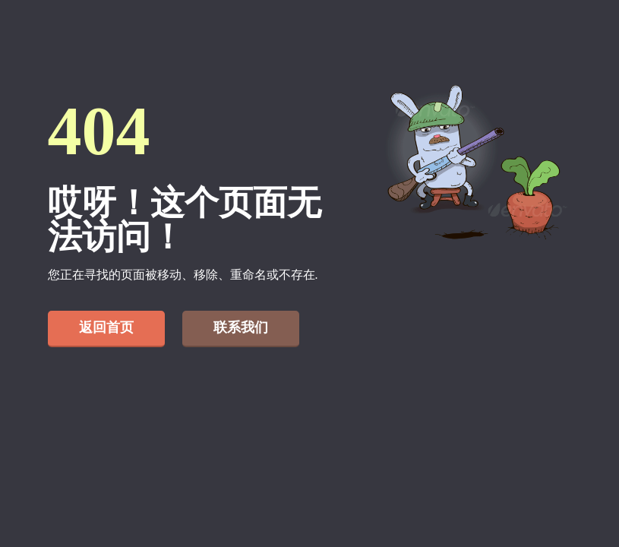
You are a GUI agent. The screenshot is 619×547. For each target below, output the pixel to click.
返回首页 (106, 327)
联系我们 (240, 327)
